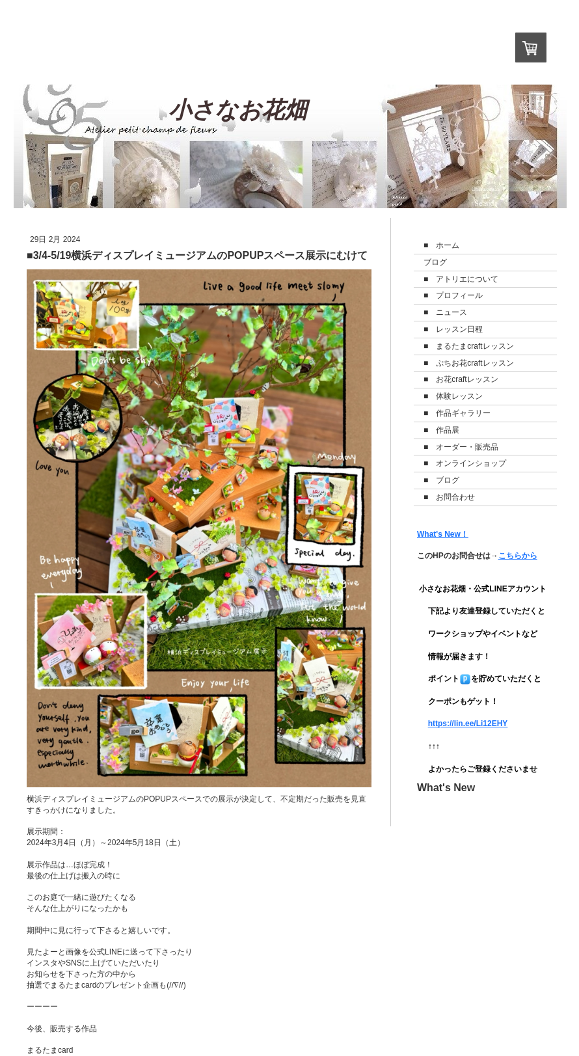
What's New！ (442, 534)
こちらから (517, 555)
